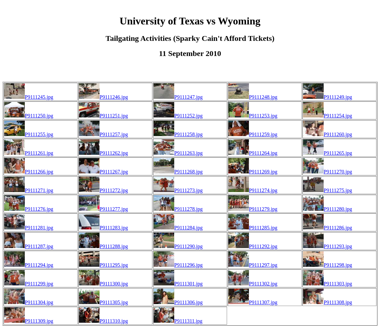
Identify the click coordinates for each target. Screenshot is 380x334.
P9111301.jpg (178, 283)
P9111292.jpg (252, 246)
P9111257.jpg (103, 134)
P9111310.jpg (103, 321)
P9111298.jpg (327, 265)
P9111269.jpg (252, 171)
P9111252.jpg (178, 115)
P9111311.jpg (178, 321)
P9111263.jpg (178, 153)
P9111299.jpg (28, 283)
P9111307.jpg (252, 302)
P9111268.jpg (178, 171)
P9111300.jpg (103, 283)
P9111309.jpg (28, 321)
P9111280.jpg (327, 209)
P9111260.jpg (327, 134)
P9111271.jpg (28, 190)
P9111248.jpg (252, 97)
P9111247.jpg (178, 97)
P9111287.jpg (28, 246)
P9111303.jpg (327, 283)
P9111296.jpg (178, 265)
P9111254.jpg (327, 115)
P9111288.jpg (103, 246)
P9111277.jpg (103, 209)
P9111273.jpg (178, 190)
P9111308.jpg (327, 302)
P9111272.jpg (103, 190)
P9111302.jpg (252, 283)
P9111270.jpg (327, 171)
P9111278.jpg (178, 209)
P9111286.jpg (327, 227)
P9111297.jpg (252, 265)
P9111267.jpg (103, 171)
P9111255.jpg (28, 134)
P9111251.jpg (103, 115)
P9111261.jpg (28, 153)
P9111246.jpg (103, 97)
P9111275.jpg (327, 190)
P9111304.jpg (28, 302)
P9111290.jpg (178, 246)
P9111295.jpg (103, 265)
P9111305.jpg (103, 302)
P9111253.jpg (252, 115)
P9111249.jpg (327, 97)
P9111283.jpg (103, 227)
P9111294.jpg (28, 265)
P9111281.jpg (28, 227)
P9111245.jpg (28, 97)
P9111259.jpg (252, 134)
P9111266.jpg (28, 171)
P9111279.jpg (252, 209)
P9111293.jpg (327, 246)
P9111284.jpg (178, 227)
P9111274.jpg (252, 190)
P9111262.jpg (103, 153)
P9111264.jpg (252, 153)
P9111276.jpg (28, 209)
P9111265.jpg (327, 153)
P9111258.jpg (178, 134)
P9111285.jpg (252, 227)
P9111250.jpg (28, 115)
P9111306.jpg (178, 302)
